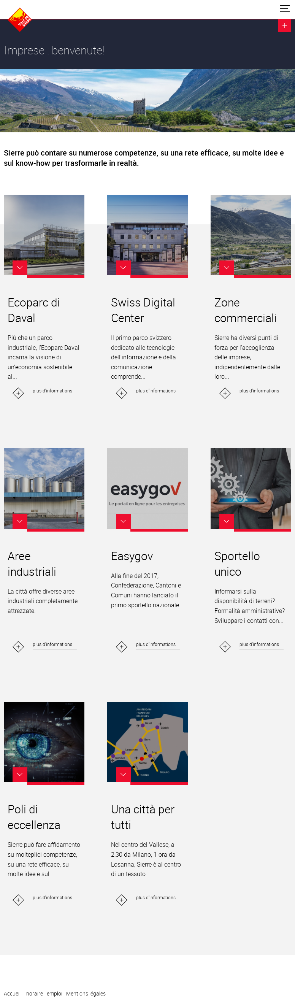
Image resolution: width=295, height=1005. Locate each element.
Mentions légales (86, 993)
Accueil (12, 993)
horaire (34, 993)
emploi (54, 993)
